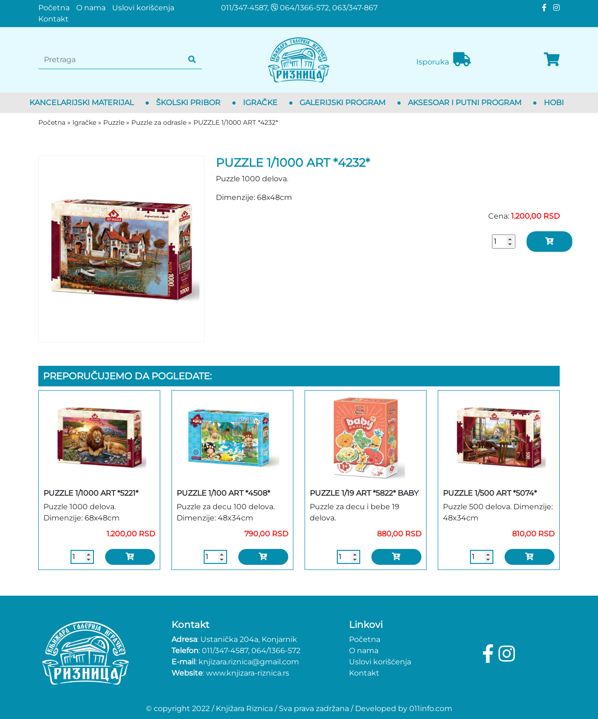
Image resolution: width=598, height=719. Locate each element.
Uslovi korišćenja (143, 7)
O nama (91, 7)
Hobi (554, 102)
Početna (54, 7)
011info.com (430, 708)
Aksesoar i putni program (464, 102)
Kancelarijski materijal (81, 102)
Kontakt (53, 18)
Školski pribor (188, 102)
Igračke (260, 102)
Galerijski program (342, 102)
